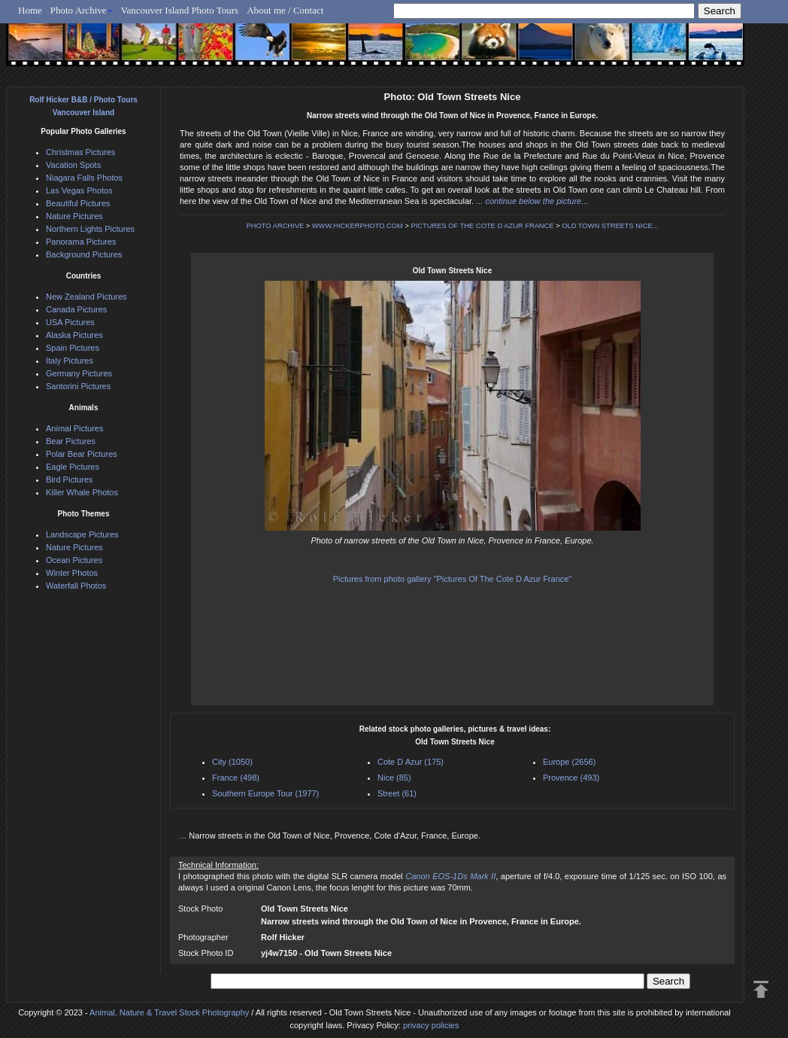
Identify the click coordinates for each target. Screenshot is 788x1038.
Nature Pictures (74, 216)
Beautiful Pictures (78, 203)
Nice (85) (394, 777)
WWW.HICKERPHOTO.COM (357, 226)
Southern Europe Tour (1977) (265, 793)
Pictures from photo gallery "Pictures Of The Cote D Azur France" (452, 578)
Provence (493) (571, 777)
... (184, 835)
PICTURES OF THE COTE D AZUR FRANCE (482, 226)
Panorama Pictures (81, 241)
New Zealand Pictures (86, 296)
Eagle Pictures (72, 466)
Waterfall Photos (76, 585)
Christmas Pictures (80, 152)
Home (30, 10)
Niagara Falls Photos (84, 177)
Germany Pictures (79, 373)
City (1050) (232, 761)
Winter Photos (72, 572)
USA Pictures (70, 322)
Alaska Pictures (74, 334)
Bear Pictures (70, 441)
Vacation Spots (73, 164)
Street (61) (397, 793)
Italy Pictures (69, 360)
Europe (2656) (569, 761)
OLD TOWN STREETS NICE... (610, 226)
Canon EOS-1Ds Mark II (450, 876)
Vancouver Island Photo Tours (180, 10)
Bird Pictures (69, 479)
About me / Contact (285, 10)
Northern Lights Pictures (90, 228)
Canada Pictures (76, 309)
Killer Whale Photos (82, 492)
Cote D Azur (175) (410, 761)
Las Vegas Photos (79, 190)
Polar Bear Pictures (81, 453)
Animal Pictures (74, 428)
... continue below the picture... (532, 200)
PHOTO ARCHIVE (276, 226)
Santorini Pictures (78, 386)
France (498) (235, 777)
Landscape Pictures (82, 534)
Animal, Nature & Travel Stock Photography (169, 1012)
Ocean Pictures (74, 560)
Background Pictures (84, 254)
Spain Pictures (72, 347)
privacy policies (431, 1025)
